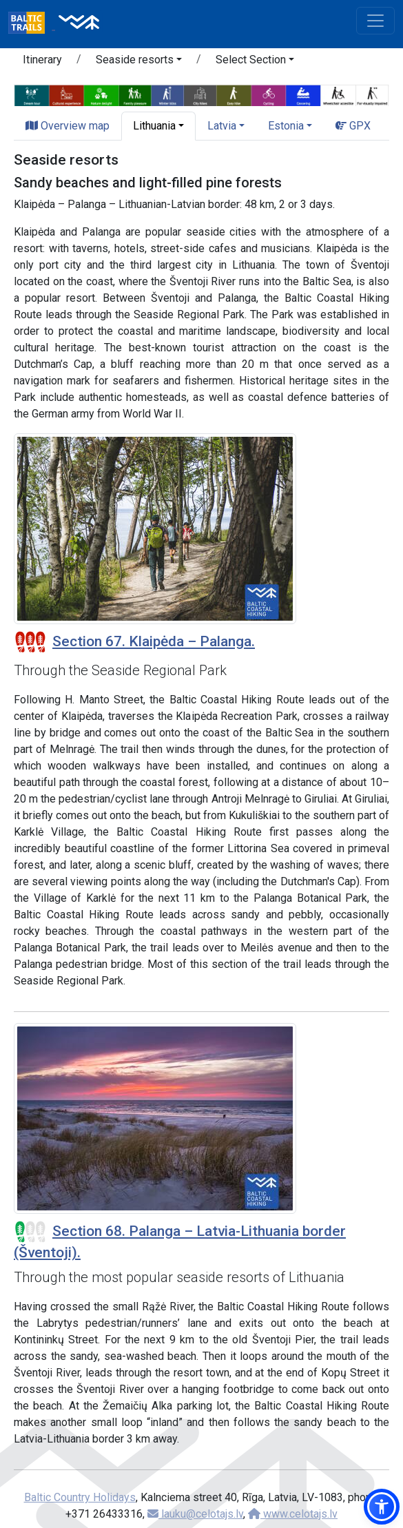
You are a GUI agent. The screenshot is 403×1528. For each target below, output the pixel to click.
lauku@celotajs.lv (195, 1513)
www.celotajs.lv (293, 1513)
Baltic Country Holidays (80, 1497)
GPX (353, 125)
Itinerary (42, 59)
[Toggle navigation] (375, 20)
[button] (139, 62)
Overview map (67, 125)
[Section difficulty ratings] (30, 642)
